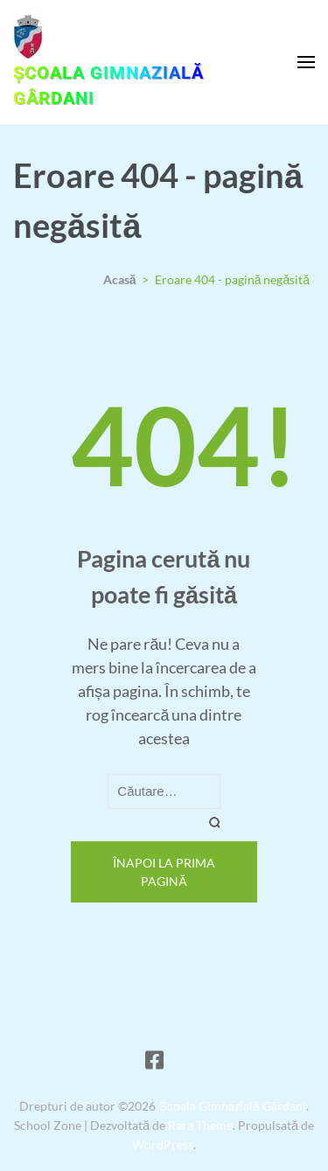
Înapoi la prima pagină (164, 872)
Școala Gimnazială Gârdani (108, 85)
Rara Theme (200, 1125)
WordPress (162, 1144)
